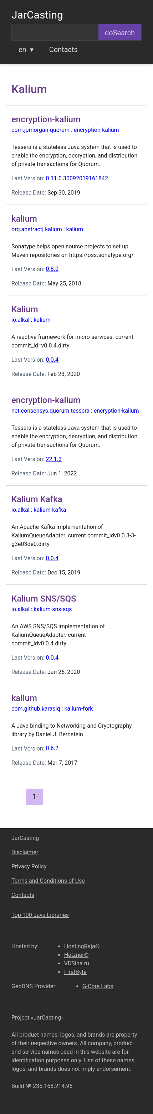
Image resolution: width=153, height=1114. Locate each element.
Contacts (63, 49)
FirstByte (75, 972)
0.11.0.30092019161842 (77, 178)
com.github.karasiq (35, 708)
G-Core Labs (97, 986)
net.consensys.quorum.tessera (50, 410)
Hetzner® (76, 954)
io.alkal (20, 319)
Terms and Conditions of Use (48, 880)
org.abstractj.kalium (36, 229)
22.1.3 (53, 459)
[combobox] (55, 32)
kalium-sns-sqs (53, 609)
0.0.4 (52, 359)
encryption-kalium (96, 130)
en (22, 49)
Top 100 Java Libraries (40, 915)
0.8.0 (52, 269)
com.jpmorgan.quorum (40, 130)
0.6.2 (52, 748)
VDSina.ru (76, 963)
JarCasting (37, 15)
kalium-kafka (50, 509)
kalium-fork (78, 708)
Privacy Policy (29, 866)
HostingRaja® (82, 946)
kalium (74, 229)
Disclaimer (24, 852)
